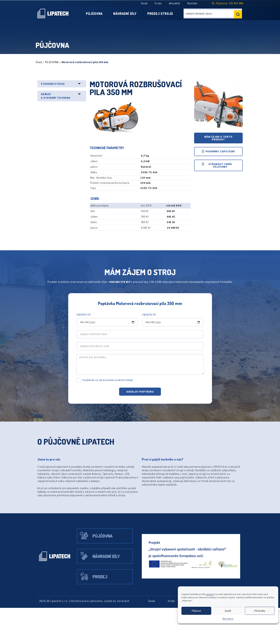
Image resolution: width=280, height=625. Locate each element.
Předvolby (260, 610)
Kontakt (192, 3)
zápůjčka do (149, 321)
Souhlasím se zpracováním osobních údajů (110, 387)
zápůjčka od (84, 321)
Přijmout (196, 610)
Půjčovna (90, 13)
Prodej (103, 592)
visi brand (131, 618)
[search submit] (238, 13)
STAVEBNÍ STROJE (54, 83)
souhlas (211, 594)
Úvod (142, 3)
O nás (157, 3)
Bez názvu (228, 618)
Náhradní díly (124, 13)
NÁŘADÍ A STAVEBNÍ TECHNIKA (57, 95)
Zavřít (228, 610)
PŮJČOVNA (53, 61)
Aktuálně (174, 3)
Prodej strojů (163, 13)
